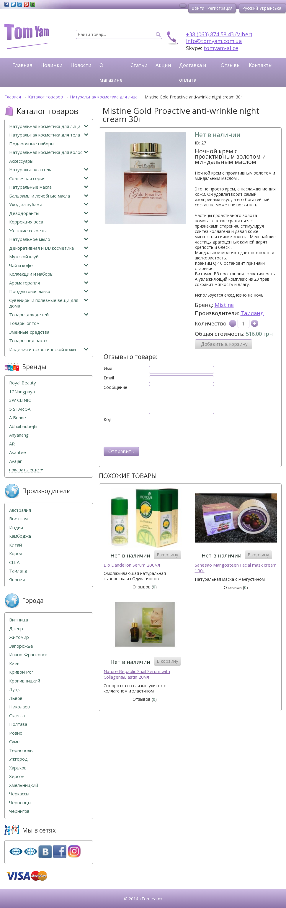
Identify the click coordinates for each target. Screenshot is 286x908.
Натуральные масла (48, 187)
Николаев (19, 707)
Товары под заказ (28, 340)
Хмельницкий (23, 785)
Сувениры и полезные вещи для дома (48, 303)
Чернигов (19, 811)
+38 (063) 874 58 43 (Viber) (219, 34)
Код (107, 419)
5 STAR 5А (19, 409)
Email (109, 378)
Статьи (139, 65)
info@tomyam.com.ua (214, 41)
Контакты (261, 65)
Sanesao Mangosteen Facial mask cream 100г (236, 568)
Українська (270, 8)
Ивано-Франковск (28, 654)
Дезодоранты (48, 213)
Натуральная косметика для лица (48, 126)
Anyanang (19, 435)
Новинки (51, 65)
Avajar (15, 461)
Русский (250, 8)
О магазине (110, 72)
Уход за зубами (48, 204)
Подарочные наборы (31, 144)
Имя (108, 368)
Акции (163, 65)
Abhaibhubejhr (23, 426)
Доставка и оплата (192, 72)
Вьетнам (18, 519)
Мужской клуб (48, 256)
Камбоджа (20, 536)
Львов (15, 698)
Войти (198, 8)
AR (12, 444)
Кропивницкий (24, 681)
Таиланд (252, 313)
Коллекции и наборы (48, 274)
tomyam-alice (221, 48)
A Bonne (17, 417)
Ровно (15, 733)
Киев (14, 663)
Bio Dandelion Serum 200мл (132, 565)
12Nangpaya (22, 391)
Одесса (17, 715)
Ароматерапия (48, 283)
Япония (17, 580)
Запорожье (21, 646)
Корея (15, 553)
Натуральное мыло (48, 239)
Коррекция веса (48, 222)
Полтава (18, 724)
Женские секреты (48, 230)
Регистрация (220, 8)
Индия (16, 527)
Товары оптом (24, 323)
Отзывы (231, 65)
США (14, 562)
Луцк (14, 689)
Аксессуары (21, 161)
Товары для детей (48, 315)
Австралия (20, 510)
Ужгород (18, 759)
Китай (15, 545)
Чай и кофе (48, 265)
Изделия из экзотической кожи (48, 349)
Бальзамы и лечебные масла (48, 196)
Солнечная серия (48, 178)
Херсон (16, 776)
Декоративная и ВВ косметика (48, 248)
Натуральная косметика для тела (48, 135)
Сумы (14, 741)
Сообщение (115, 387)
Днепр (16, 628)
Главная (22, 65)
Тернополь (21, 750)
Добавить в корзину (224, 344)
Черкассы (19, 794)
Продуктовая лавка (48, 291)
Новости (81, 65)
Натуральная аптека (48, 169)
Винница (18, 620)
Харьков (18, 768)
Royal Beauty (22, 383)
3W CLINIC (20, 400)
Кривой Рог (21, 672)
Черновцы (20, 802)
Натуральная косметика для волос (48, 152)
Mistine (224, 304)
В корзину (167, 554)
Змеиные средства (29, 332)
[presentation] (148, 433)
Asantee (17, 452)
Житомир (19, 637)
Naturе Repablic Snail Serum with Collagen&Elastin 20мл (137, 674)
